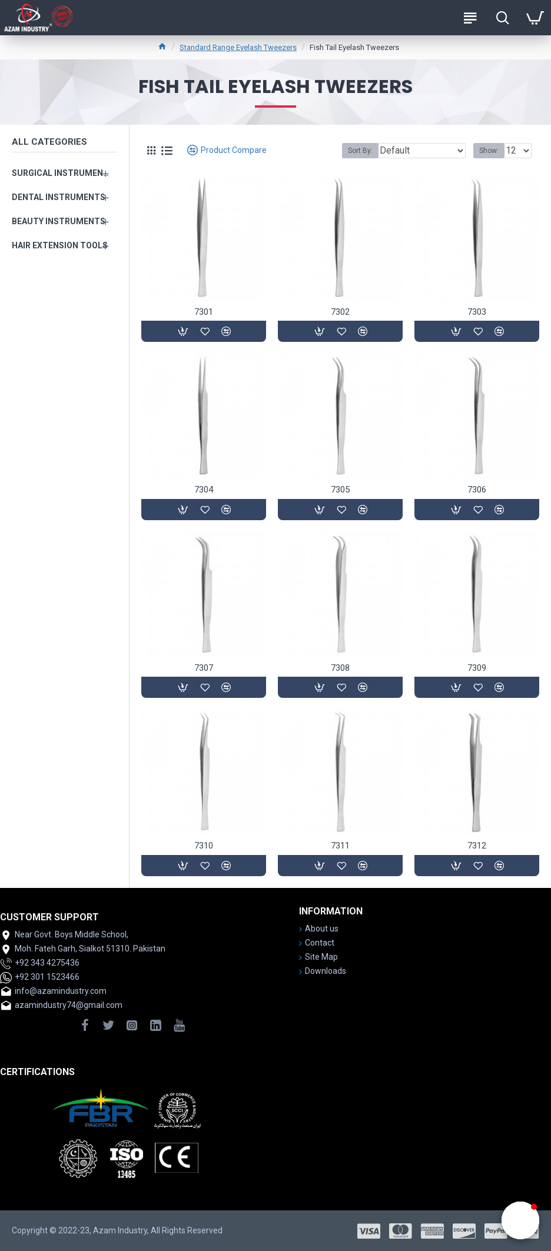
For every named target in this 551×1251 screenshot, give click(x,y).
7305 (340, 489)
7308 (340, 668)
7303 (476, 312)
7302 (340, 312)
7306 (476, 489)
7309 (476, 668)
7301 (203, 312)
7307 (203, 668)
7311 (340, 845)
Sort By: (360, 151)
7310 (203, 845)
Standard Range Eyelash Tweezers (238, 47)
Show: (489, 151)
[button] (520, 1220)
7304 (203, 489)
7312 (476, 845)
